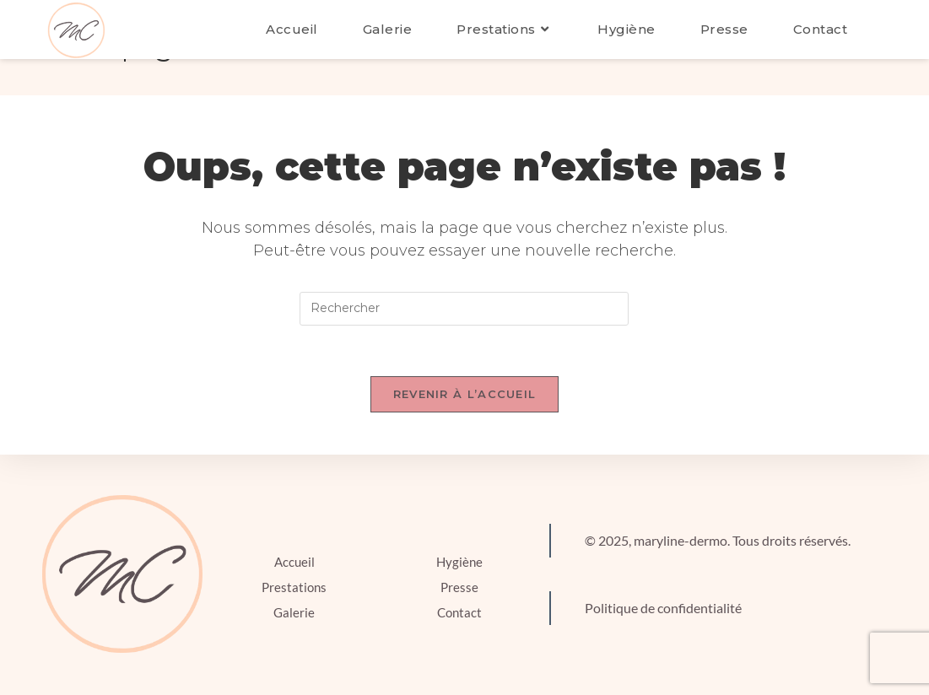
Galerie (294, 612)
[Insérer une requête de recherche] (464, 309)
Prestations (294, 587)
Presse (459, 587)
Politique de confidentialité (663, 608)
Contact (459, 612)
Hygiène (459, 561)
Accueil (294, 561)
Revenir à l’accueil (465, 394)
